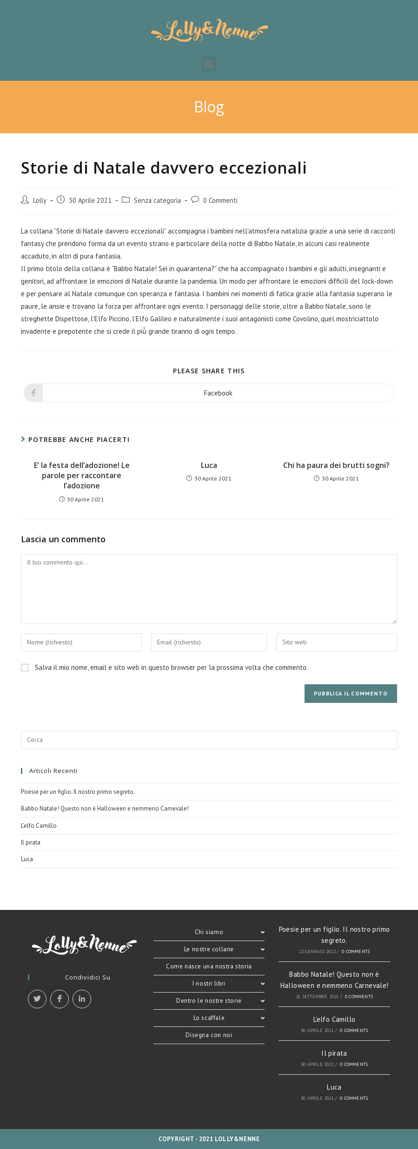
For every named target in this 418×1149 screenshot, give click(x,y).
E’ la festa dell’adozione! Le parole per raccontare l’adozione (82, 475)
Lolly (39, 200)
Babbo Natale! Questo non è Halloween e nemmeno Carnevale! (105, 808)
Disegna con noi (209, 1035)
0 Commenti (220, 200)
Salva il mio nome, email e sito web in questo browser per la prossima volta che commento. (171, 667)
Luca (209, 465)
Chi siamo (230, 932)
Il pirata (30, 842)
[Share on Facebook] (209, 392)
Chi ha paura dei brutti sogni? (336, 465)
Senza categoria (157, 200)
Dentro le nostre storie (220, 1001)
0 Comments (356, 951)
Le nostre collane (224, 949)
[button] (209, 63)
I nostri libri (228, 983)
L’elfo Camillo (39, 826)
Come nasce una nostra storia (209, 966)
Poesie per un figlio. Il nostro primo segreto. (78, 792)
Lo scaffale (229, 1018)
